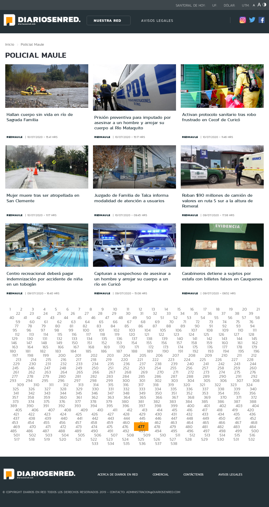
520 (62, 439)
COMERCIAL (161, 474)
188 (134, 351)
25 (59, 313)
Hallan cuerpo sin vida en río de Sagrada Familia (40, 117)
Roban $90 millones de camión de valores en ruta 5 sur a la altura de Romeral (217, 200)
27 (87, 313)
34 (182, 313)
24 (45, 313)
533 (95, 443)
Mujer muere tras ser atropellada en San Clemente (43, 198)
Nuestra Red (107, 20)
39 (251, 313)
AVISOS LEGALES (157, 20)
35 (196, 313)
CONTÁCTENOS (193, 474)
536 (142, 443)
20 (244, 309)
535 (126, 443)
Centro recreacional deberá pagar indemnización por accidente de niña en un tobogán (44, 278)
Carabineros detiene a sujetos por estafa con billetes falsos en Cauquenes (222, 276)
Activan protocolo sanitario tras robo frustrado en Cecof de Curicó (219, 117)
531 (236, 439)
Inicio (9, 44)
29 (114, 313)
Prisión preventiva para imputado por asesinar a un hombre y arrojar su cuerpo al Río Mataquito (132, 122)
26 (73, 313)
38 (237, 313)
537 (158, 443)
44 (66, 317)
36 (210, 313)
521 (78, 439)
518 (32, 439)
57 (244, 317)
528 (188, 439)
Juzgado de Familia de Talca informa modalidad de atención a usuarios (131, 198)
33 (169, 313)
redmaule (15, 137)
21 (258, 309)
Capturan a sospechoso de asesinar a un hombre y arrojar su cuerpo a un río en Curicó (132, 278)
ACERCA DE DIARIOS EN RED (117, 474)
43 (52, 317)
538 (174, 443)
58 (257, 317)
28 (100, 313)
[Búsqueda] (218, 20)
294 (29, 380)
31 (141, 313)
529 (204, 439)
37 (223, 313)
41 (25, 317)
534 (111, 443)
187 (119, 351)
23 (32, 313)
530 (220, 439)
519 (47, 439)
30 (128, 313)
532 (252, 439)
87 (155, 326)
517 (16, 439)
